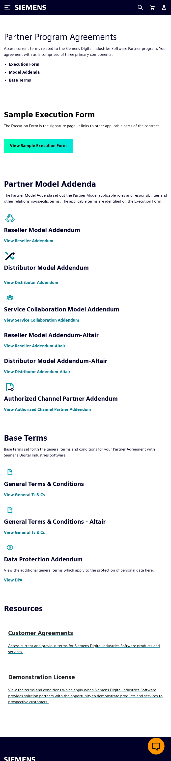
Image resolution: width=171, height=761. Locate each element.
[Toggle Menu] (7, 7)
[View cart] (152, 7)
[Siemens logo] (30, 7)
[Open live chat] (156, 746)
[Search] (140, 7)
